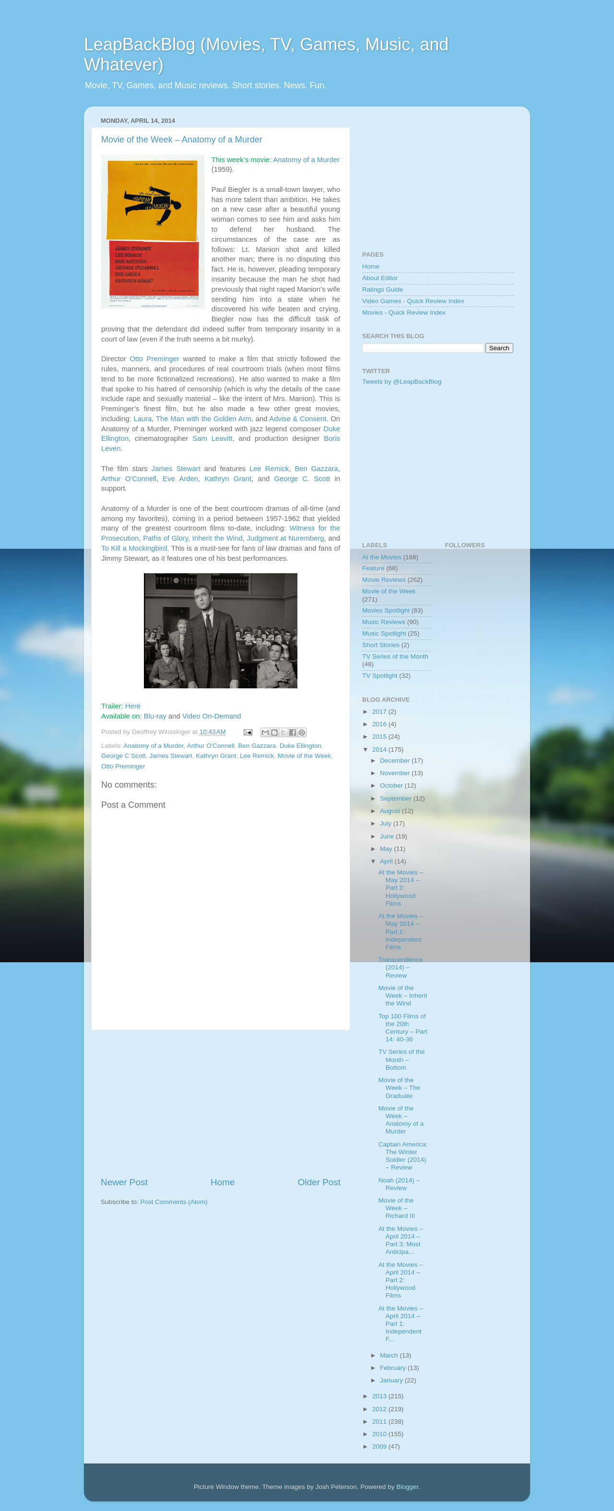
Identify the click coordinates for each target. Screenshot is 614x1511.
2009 (380, 1446)
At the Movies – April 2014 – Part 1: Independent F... (400, 1324)
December (396, 760)
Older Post (319, 1182)
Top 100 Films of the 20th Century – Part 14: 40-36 (402, 1028)
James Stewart (176, 468)
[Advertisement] (221, 1103)
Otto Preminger (154, 359)
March (390, 1355)
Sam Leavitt (212, 438)
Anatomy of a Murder (306, 160)
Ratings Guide (382, 289)
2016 (380, 724)
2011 (380, 1421)
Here (133, 706)
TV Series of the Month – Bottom (401, 1059)
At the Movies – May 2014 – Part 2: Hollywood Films (400, 888)
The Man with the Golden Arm (203, 419)
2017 (380, 711)
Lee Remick (269, 468)
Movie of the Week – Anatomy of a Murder (181, 139)
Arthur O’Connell (128, 479)
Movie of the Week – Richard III (396, 1208)
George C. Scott (302, 479)
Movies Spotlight (386, 610)
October (392, 785)
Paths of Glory (165, 538)
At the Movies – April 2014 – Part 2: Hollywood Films (400, 1280)
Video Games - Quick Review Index (413, 301)
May (387, 848)
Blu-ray (155, 716)
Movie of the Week (304, 755)
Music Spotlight (384, 633)
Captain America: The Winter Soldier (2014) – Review (403, 1156)
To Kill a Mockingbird (134, 548)
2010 (380, 1434)
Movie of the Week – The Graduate (399, 1087)
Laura (142, 419)
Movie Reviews (384, 579)
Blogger (407, 1486)
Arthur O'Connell (211, 745)
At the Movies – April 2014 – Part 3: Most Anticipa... (400, 1240)
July (386, 823)
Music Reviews (383, 622)
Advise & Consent (297, 419)
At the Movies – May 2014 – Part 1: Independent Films (400, 931)
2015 (380, 736)
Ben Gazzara (316, 468)
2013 (380, 1396)
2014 (380, 749)
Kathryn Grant (227, 479)
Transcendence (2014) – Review (400, 967)
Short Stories (381, 645)
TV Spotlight (380, 675)
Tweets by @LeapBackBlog (401, 381)
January (392, 1380)
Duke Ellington (300, 745)
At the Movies (381, 557)
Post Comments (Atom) (174, 1201)
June (388, 836)
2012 (380, 1409)
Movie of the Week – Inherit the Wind (402, 995)
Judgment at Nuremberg (285, 538)
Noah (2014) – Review (399, 1184)
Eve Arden (180, 479)
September (396, 798)
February (394, 1367)
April (387, 861)
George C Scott (123, 755)
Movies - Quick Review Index (404, 312)
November (396, 773)
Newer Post (124, 1182)
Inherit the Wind (217, 538)
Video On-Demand (211, 716)
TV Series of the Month (395, 656)
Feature (373, 568)
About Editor (380, 278)
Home (223, 1182)
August (391, 811)
